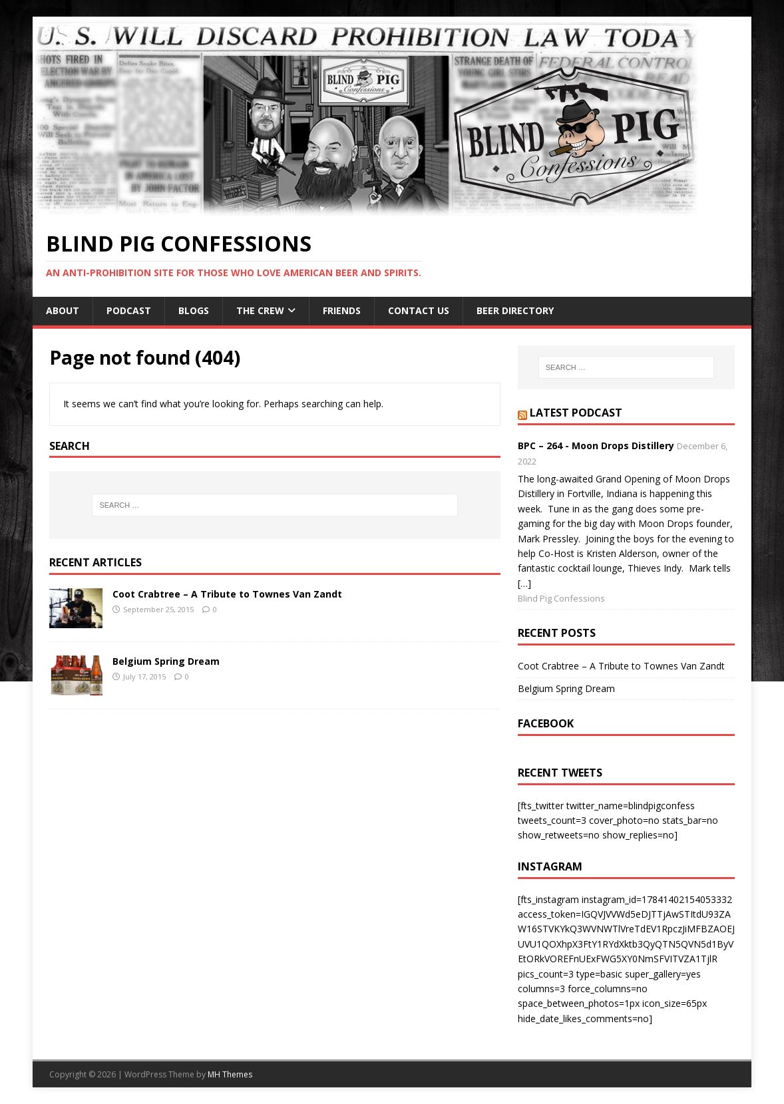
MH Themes (230, 1074)
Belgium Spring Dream (166, 661)
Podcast (128, 310)
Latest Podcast (576, 412)
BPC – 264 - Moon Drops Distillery (596, 445)
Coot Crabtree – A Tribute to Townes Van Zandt (227, 594)
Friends (342, 310)
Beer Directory (515, 310)
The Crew (260, 310)
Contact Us (418, 310)
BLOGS (193, 310)
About (62, 310)
